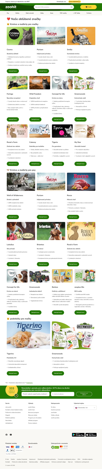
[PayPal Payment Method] (7, 451)
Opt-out (70, 462)
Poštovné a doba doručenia (12, 412)
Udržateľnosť (9, 423)
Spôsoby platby (33, 462)
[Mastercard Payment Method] (12, 447)
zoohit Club (31, 410)
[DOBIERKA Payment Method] (19, 450)
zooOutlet (54, 412)
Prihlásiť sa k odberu (84, 394)
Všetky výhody (55, 415)
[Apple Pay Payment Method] (12, 451)
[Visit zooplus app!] (78, 436)
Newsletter (8, 420)
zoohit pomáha (55, 418)
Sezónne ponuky (55, 410)
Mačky (17, 13)
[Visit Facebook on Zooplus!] (6, 435)
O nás (7, 459)
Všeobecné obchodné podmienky (47, 459)
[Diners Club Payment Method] (22, 447)
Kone (51, 13)
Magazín (7, 415)
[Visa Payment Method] (7, 447)
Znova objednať (74, 2)
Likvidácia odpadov (87, 459)
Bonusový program (33, 412)
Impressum (32, 459)
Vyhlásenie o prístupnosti (82, 462)
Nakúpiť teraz (13, 71)
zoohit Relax (31, 407)
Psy (8, 13)
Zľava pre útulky (32, 415)
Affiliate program (33, 420)
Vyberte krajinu (79, 403)
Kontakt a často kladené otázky (14, 410)
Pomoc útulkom (32, 423)
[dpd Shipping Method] (30, 447)
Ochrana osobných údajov (59, 462)
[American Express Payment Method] (17, 447)
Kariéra (13, 459)
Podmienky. (29, 383)
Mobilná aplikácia (10, 418)
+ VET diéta (76, 13)
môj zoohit (8, 407)
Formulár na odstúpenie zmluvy (66, 459)
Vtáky (42, 13)
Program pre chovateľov (35, 418)
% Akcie (89, 13)
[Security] (55, 448)
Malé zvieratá (30, 13)
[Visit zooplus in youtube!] (11, 435)
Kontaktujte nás (61, 1)
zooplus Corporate (22, 459)
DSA (79, 459)
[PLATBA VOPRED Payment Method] (11, 454)
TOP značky (63, 13)
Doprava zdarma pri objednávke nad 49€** (17, 1)
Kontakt (7, 462)
